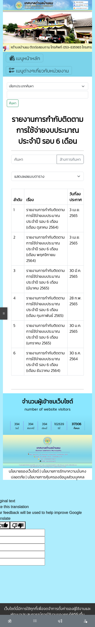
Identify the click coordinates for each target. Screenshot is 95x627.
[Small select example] (47, 86)
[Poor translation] (18, 525)
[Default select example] (47, 176)
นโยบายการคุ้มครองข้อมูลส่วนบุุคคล (55, 477)
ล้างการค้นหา (70, 159)
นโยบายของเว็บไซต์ (24, 471)
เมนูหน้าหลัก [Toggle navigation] (24, 58)
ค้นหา (12, 103)
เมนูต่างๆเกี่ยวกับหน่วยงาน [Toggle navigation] (39, 70)
